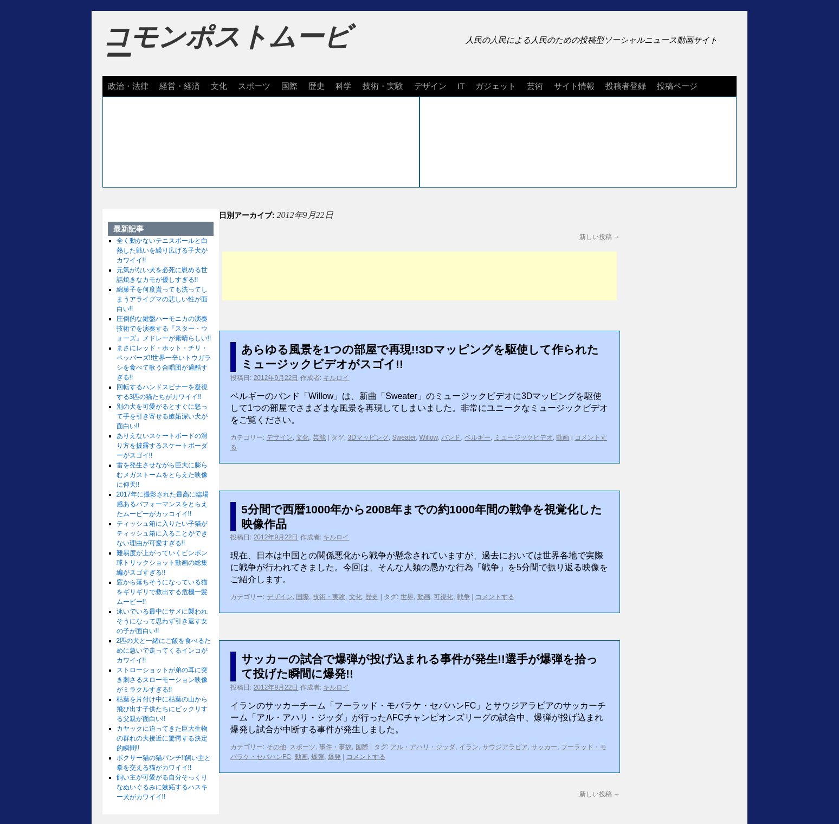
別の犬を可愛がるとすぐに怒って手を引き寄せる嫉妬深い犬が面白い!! (162, 416)
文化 (219, 86)
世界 (407, 597)
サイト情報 (574, 86)
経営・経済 (179, 86)
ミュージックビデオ (523, 437)
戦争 (463, 597)
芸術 (535, 86)
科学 (343, 86)
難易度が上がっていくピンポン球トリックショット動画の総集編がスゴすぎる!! (162, 562)
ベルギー (477, 437)
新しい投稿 (599, 237)
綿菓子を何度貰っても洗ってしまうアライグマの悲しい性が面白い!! (162, 299)
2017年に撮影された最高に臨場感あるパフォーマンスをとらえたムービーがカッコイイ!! (163, 504)
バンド (451, 437)
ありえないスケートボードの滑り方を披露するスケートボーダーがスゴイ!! (162, 445)
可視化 (443, 597)
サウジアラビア (505, 747)
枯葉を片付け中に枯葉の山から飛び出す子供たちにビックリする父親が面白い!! (162, 709)
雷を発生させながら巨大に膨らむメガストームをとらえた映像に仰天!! (162, 474)
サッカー (544, 747)
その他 (276, 747)
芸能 (319, 437)
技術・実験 (383, 86)
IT (460, 86)
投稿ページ (677, 86)
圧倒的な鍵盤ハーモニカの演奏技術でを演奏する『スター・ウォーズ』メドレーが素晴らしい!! (164, 328)
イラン (469, 747)
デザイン (430, 86)
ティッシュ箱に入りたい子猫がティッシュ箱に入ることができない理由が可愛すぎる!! (162, 533)
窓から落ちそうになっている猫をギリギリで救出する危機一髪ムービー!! (162, 592)
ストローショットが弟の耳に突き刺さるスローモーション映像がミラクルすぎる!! (162, 679)
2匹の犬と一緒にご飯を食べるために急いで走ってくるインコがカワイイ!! (164, 650)
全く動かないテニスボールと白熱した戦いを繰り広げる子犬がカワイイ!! (162, 250)
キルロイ (336, 378)
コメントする (494, 597)
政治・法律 (128, 86)
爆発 (334, 757)
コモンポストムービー (226, 47)
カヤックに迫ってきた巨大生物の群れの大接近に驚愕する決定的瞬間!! (162, 738)
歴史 (316, 86)
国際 (289, 86)
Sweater (404, 437)
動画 (562, 437)
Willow (429, 437)
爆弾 (317, 757)
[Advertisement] (419, 276)
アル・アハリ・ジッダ (422, 747)
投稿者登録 (625, 86)
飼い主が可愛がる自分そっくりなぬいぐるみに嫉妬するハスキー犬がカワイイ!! (162, 787)
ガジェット (495, 86)
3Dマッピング (368, 437)
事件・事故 (335, 747)
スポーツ (254, 86)
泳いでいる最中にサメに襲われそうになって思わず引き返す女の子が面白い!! (162, 621)
